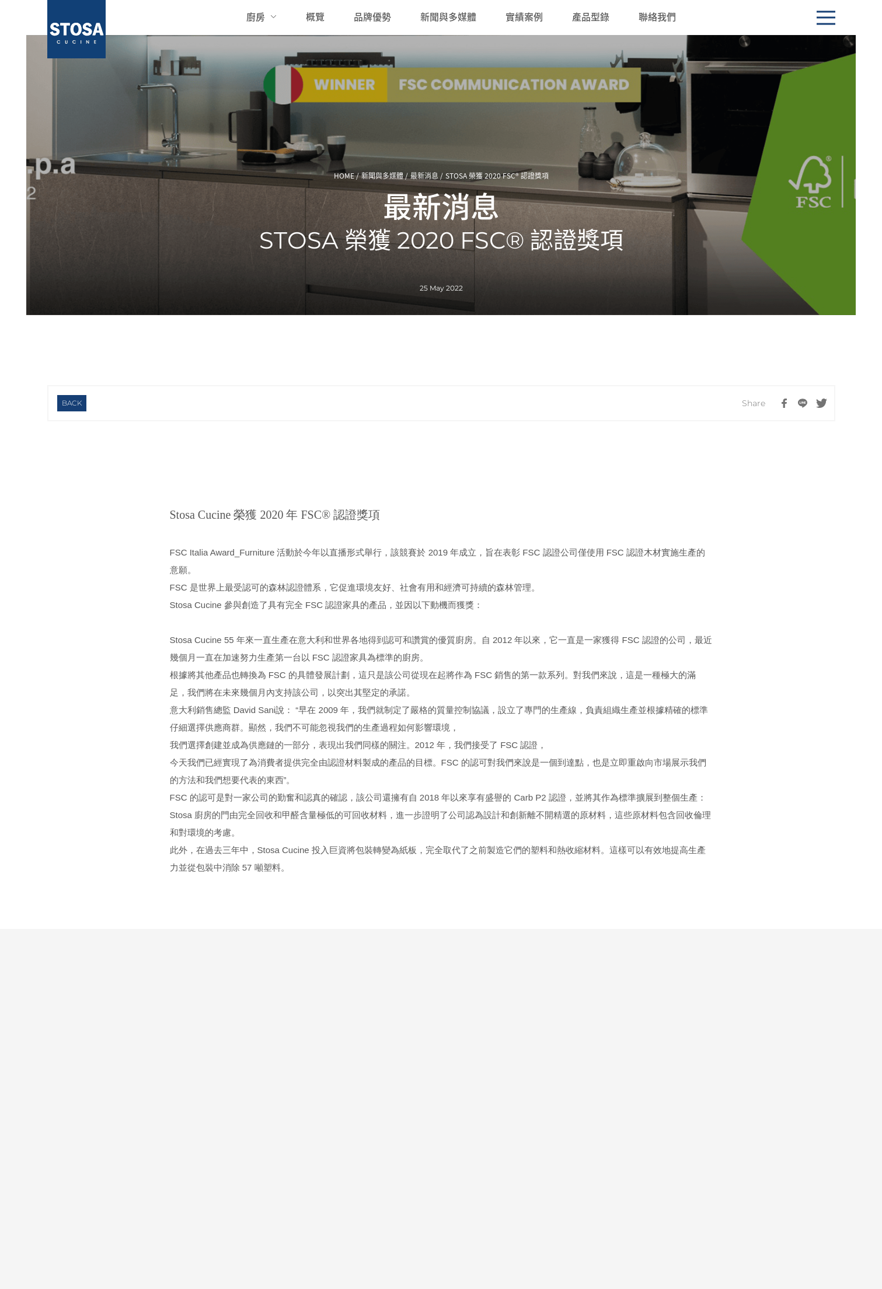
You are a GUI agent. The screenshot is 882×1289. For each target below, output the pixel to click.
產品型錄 (590, 16)
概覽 (315, 16)
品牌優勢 (372, 16)
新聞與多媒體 (448, 16)
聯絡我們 (657, 16)
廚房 (255, 16)
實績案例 (524, 16)
